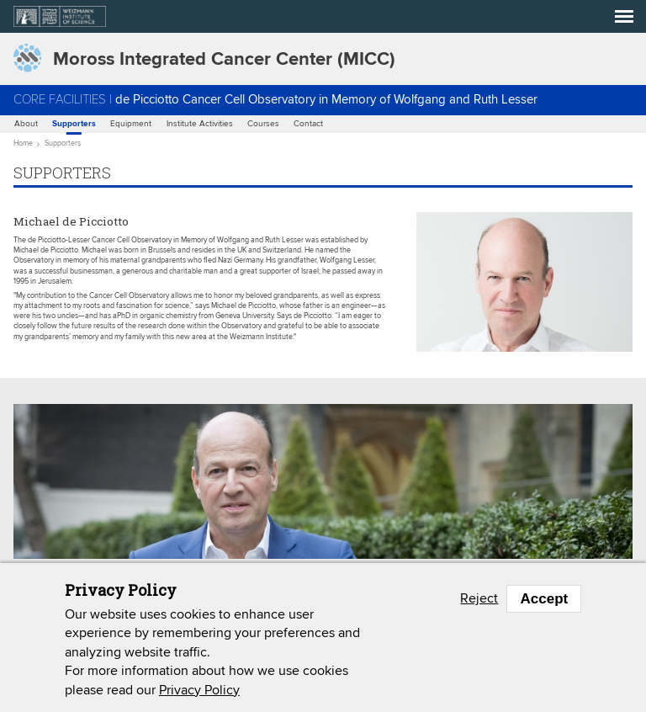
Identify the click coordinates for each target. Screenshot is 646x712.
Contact (308, 124)
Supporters (74, 124)
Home (23, 143)
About (26, 124)
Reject (479, 598)
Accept (544, 599)
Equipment (130, 124)
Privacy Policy (199, 690)
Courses (263, 124)
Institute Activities (200, 124)
